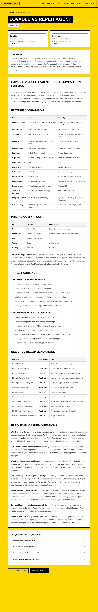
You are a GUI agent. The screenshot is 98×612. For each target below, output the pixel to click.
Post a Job (89, 4)
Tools (58, 3)
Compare (66, 3)
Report (78, 3)
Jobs (43, 3)
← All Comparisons (18, 571)
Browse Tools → (39, 571)
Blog (72, 3)
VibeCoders (50, 3)
